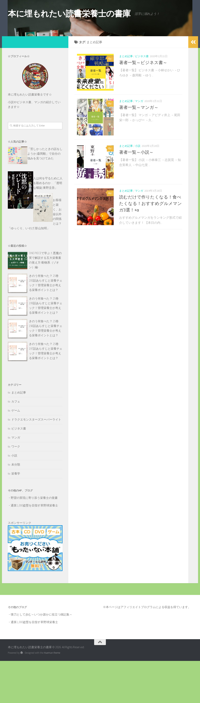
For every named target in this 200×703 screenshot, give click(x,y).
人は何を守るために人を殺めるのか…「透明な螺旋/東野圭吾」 (47, 225)
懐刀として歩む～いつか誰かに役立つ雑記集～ (41, 656)
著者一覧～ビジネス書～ (143, 104)
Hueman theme (52, 695)
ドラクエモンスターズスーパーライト (36, 461)
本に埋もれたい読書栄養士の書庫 (69, 13)
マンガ (139, 145)
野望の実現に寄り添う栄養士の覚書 (34, 540)
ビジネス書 (142, 98)
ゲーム (15, 452)
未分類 (15, 506)
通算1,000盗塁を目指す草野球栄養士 (34, 547)
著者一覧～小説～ (136, 199)
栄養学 (15, 515)
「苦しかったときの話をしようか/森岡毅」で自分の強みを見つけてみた (44, 195)
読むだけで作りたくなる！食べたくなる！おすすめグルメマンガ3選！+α (150, 252)
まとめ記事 (126, 98)
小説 (137, 192)
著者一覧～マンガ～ (138, 151)
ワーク (15, 488)
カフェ (15, 443)
